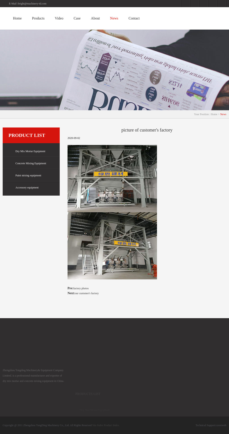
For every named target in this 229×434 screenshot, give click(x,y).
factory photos (81, 288)
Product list (26, 135)
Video (59, 18)
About (95, 18)
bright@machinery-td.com (32, 3)
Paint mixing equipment (24, 175)
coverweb (221, 425)
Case (77, 18)
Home (17, 18)
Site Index (97, 425)
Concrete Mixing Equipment (27, 163)
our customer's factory (87, 293)
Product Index (111, 425)
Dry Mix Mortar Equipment (26, 151)
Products (38, 18)
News (114, 18)
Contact (134, 18)
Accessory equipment (23, 187)
